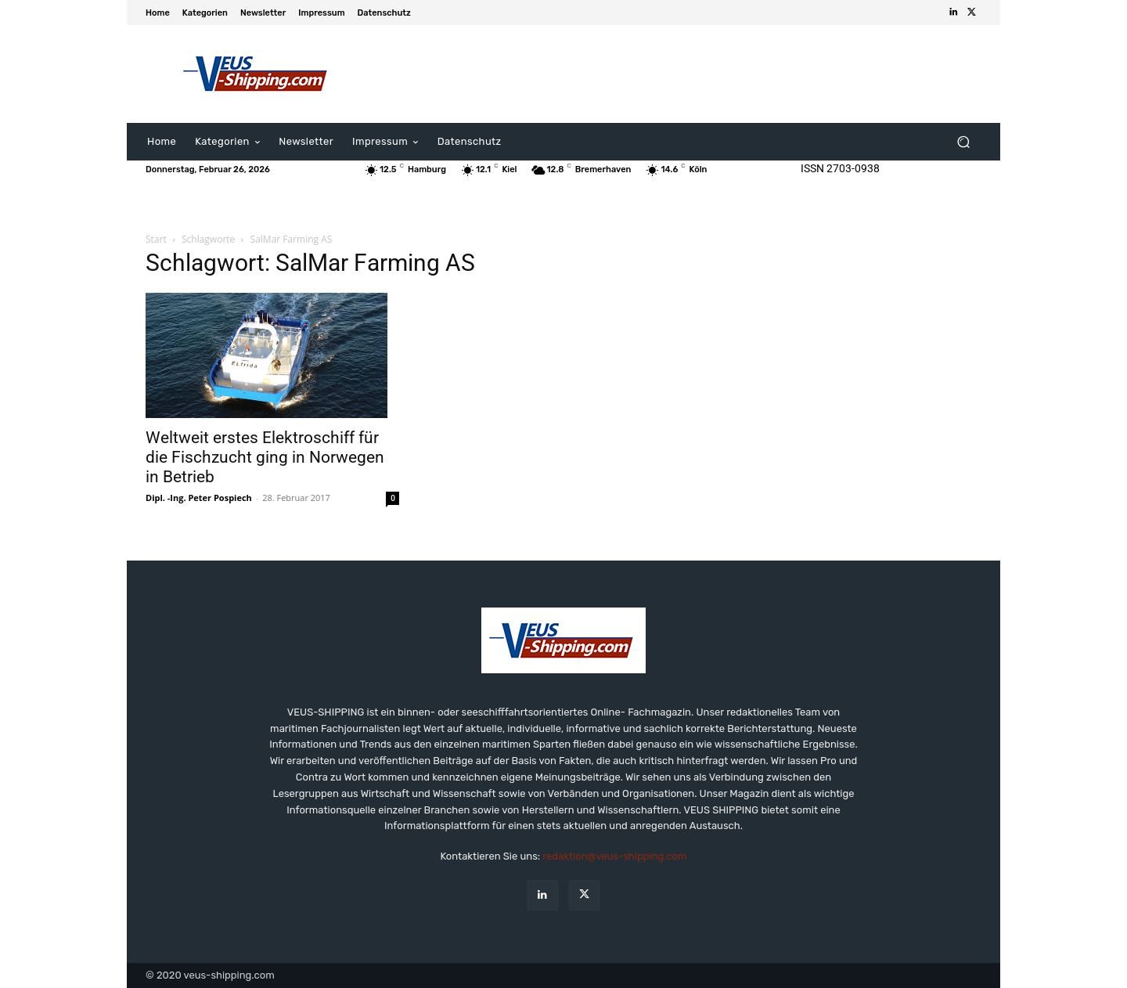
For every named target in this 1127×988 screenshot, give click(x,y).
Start (156, 239)
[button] (963, 142)
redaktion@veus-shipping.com (614, 856)
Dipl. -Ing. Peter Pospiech (199, 497)
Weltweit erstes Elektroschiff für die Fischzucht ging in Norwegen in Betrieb (265, 457)
